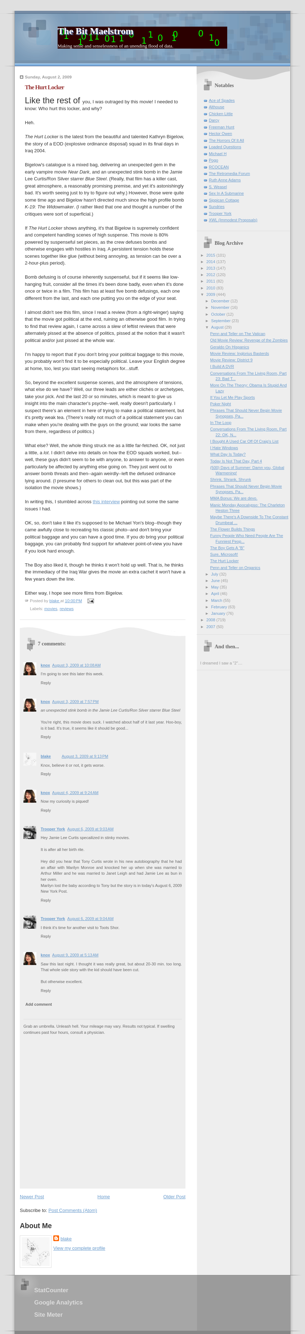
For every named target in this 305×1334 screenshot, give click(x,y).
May (215, 587)
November (220, 307)
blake (46, 756)
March (217, 600)
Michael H (217, 154)
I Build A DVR (222, 366)
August (217, 327)
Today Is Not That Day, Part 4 (236, 461)
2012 (211, 274)
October (218, 314)
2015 (211, 255)
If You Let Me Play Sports (232, 397)
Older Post (174, 1196)
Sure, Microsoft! (224, 554)
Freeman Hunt (221, 127)
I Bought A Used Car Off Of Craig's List (244, 441)
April (215, 593)
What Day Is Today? (228, 454)
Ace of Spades (222, 100)
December (220, 301)
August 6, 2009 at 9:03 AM (90, 829)
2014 (211, 262)
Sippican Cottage (224, 200)
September (221, 321)
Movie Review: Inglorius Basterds (239, 353)
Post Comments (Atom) (73, 1210)
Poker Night (220, 404)
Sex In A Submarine (226, 193)
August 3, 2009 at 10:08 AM (76, 665)
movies (50, 609)
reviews (67, 609)
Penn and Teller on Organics (235, 567)
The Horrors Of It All (226, 140)
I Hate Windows (224, 448)
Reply (46, 683)
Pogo (213, 160)
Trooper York (53, 829)
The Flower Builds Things (232, 529)
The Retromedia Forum (229, 173)
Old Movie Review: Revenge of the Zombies (249, 340)
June (216, 580)
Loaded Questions (225, 147)
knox (45, 665)
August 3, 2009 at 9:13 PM (85, 756)
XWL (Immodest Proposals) (233, 220)
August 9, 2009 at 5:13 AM (75, 955)
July (215, 574)
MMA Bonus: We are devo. (233, 498)
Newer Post (32, 1196)
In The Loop (221, 422)
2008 (211, 620)
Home (104, 1196)
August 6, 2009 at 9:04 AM (90, 918)
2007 (211, 627)
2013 (211, 268)
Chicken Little (221, 114)
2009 (211, 294)
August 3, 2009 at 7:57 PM (75, 701)
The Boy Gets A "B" (227, 548)
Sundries (217, 206)
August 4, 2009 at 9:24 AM (75, 792)
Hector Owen (220, 133)
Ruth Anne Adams (225, 180)
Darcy (214, 120)
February (219, 607)
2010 (211, 288)
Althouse (216, 107)
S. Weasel (218, 187)
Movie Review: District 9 (231, 360)
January (218, 613)
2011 (211, 281)
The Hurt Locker (224, 561)
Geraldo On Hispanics (229, 347)
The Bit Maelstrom (95, 31)
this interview (106, 501)
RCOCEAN (219, 167)
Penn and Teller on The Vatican (237, 334)
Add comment (39, 1004)
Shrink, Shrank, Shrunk (230, 479)
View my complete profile (79, 1248)
